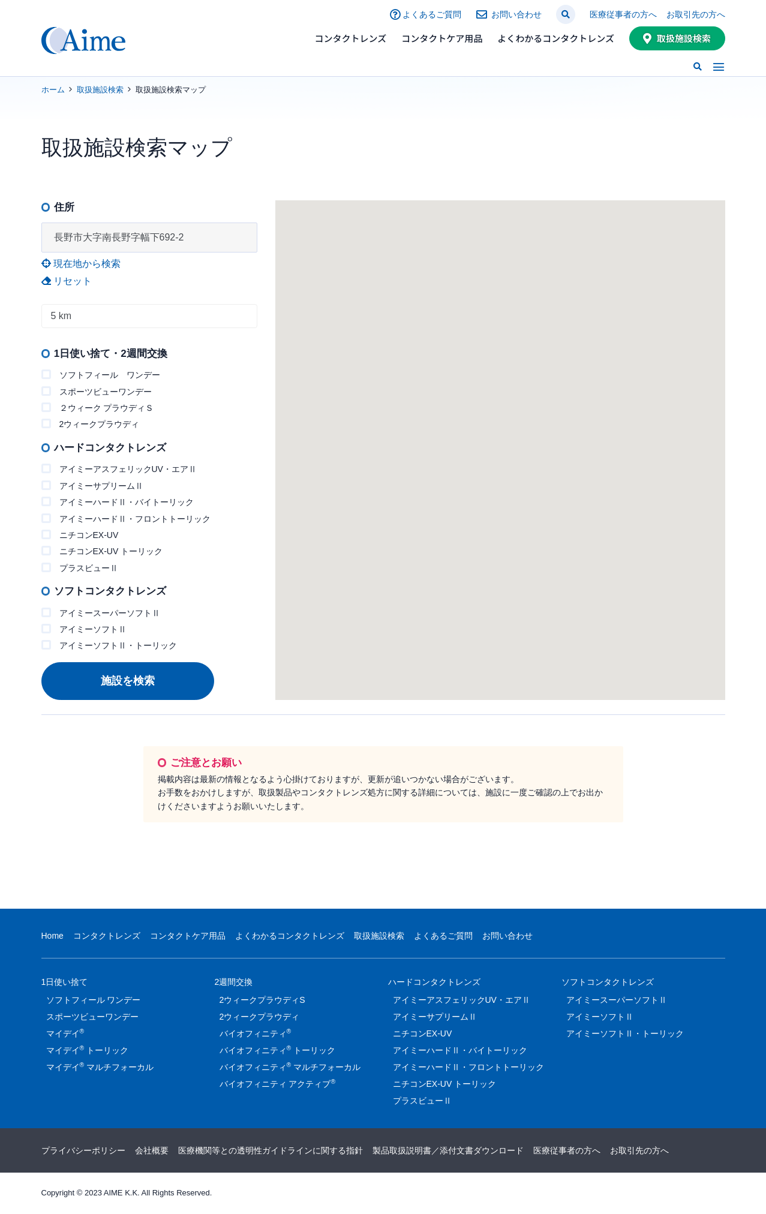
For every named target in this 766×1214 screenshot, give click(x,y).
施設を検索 (128, 681)
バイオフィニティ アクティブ (278, 1083)
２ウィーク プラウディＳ (97, 407)
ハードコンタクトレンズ (434, 984)
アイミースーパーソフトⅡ (100, 613)
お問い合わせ (516, 14)
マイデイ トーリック (87, 1049)
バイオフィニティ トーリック (278, 1049)
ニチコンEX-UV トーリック (102, 551)
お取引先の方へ (695, 14)
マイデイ (65, 1032)
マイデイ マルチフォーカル (100, 1066)
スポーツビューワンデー (96, 391)
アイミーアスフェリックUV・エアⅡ (119, 469)
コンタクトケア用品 (441, 38)
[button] (565, 14)
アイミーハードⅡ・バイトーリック (117, 502)
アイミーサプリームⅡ (92, 485)
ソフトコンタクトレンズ (607, 984)
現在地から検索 (81, 264)
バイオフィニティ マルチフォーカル (290, 1066)
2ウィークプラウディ (90, 424)
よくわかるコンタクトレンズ (555, 38)
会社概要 (152, 1150)
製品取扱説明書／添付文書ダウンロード (448, 1150)
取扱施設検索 (684, 38)
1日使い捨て (64, 984)
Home (52, 935)
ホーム (53, 89)
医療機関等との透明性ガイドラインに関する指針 (270, 1150)
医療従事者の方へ (623, 14)
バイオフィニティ (256, 1032)
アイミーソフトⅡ (84, 629)
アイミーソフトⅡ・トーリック (109, 645)
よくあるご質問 (431, 14)
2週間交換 (234, 984)
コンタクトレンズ (351, 38)
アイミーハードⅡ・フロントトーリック (126, 518)
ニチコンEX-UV (80, 535)
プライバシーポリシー (83, 1150)
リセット (66, 281)
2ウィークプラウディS (262, 1000)
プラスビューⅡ (79, 568)
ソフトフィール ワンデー (100, 374)
